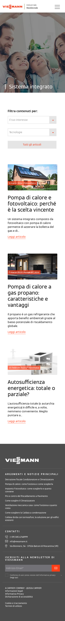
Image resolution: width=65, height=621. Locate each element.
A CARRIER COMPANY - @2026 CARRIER (23, 588)
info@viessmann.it (18, 541)
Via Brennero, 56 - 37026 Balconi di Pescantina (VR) (34, 546)
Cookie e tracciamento (16, 603)
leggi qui (14, 577)
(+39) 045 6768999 (19, 537)
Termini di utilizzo (13, 606)
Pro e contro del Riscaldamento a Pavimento (26, 496)
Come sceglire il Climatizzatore (20, 500)
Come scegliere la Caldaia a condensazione (25, 512)
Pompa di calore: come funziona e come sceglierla (29, 484)
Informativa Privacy (14, 594)
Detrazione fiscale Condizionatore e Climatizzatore (29, 479)
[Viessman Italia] (12, 6)
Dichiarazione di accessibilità (19, 596)
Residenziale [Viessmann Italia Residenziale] (32, 8)
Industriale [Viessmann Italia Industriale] (31, 5)
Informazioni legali (14, 591)
